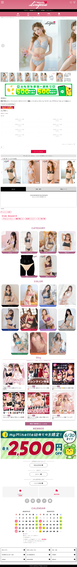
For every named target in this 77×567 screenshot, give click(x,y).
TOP (2, 17)
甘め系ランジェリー (30, 218)
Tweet (2, 208)
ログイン (38, 474)
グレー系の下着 (41, 218)
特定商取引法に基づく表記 (8, 554)
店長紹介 (4, 559)
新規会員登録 (38, 465)
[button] (1, 172)
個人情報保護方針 (31, 554)
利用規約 (54, 554)
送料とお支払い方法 (31, 550)
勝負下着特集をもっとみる (38, 423)
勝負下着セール (19, 218)
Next (74, 45)
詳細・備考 (38, 189)
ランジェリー (6, 17)
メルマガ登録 (38, 483)
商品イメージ (63, 189)
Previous (3, 45)
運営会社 (54, 559)
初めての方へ (5, 550)
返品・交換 (54, 550)
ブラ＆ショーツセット (8, 218)
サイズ (13, 189)
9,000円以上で (20, 492)
